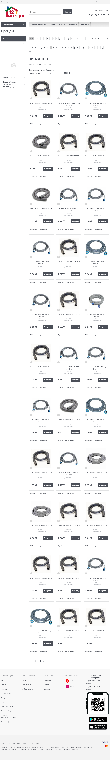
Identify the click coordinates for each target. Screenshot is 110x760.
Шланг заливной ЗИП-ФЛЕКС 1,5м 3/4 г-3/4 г (96, 104)
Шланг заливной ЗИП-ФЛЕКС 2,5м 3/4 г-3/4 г (68, 474)
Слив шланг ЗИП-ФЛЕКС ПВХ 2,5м (69, 314)
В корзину (47, 116)
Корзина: (102, 11)
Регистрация (104, 2)
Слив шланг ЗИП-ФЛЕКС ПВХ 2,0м (41, 156)
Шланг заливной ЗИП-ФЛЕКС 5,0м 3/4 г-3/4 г (96, 315)
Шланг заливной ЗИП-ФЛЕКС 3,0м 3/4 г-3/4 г (41, 315)
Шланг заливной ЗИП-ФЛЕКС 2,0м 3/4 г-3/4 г (68, 104)
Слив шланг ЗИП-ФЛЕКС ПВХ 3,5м (96, 473)
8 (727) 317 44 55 (94, 687)
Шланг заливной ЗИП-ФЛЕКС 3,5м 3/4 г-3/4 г (96, 262)
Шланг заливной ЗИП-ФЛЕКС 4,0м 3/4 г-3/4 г (96, 210)
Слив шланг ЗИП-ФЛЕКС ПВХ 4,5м (41, 209)
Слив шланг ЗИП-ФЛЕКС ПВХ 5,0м (41, 578)
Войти (96, 2)
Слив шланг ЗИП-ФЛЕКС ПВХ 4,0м (69, 156)
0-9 (37, 38)
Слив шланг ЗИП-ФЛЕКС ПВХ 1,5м (96, 156)
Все (31, 38)
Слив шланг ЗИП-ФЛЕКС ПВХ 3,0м (41, 103)
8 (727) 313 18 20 (93, 681)
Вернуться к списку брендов (41, 70)
